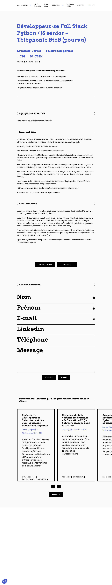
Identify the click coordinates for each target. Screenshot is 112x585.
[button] (26, 5)
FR (89, 5)
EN (93, 5)
